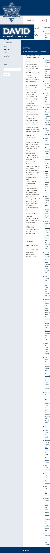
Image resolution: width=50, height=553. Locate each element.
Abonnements (8, 43)
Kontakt (6, 56)
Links (5, 53)
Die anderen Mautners (47, 460)
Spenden (6, 46)
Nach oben (25, 550)
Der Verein (7, 49)
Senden (7, 74)
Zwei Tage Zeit (46, 475)
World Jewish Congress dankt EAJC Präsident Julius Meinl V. (47, 179)
